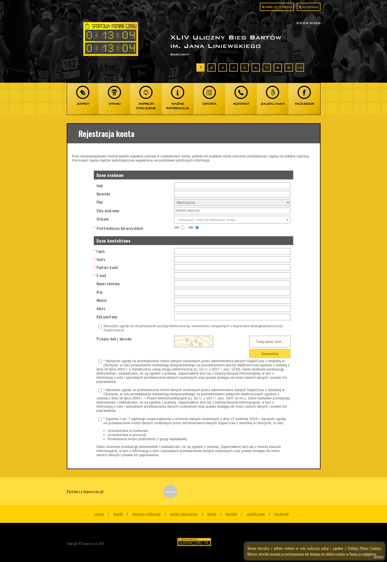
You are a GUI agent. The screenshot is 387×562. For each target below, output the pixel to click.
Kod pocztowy (107, 316)
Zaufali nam (256, 513)
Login (101, 251)
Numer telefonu (108, 283)
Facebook (281, 513)
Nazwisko (103, 194)
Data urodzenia (108, 210)
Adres (101, 308)
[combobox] (232, 220)
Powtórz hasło (107, 267)
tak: (195, 227)
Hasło (101, 259)
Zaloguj (309, 6)
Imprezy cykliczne (146, 513)
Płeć (100, 202)
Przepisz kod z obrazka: (114, 338)
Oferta (212, 513)
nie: (179, 227)
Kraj (100, 292)
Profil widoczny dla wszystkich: (122, 228)
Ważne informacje (184, 513)
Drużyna (102, 219)
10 (300, 67)
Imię (100, 185)
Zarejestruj (277, 6)
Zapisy (99, 513)
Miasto (101, 300)
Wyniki (118, 513)
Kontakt (231, 513)
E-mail (101, 275)
